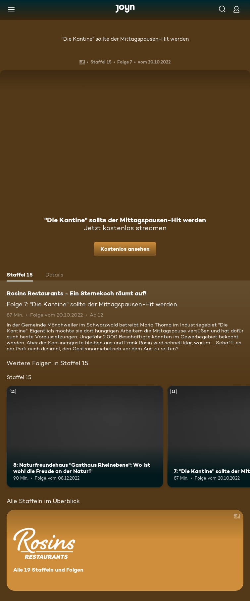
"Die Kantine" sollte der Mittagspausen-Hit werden (125, 39)
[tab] (19, 275)
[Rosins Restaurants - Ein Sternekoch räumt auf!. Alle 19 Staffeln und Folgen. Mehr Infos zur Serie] (125, 550)
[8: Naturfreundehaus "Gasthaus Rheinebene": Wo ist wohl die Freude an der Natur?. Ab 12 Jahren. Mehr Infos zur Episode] (85, 436)
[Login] (236, 9)
